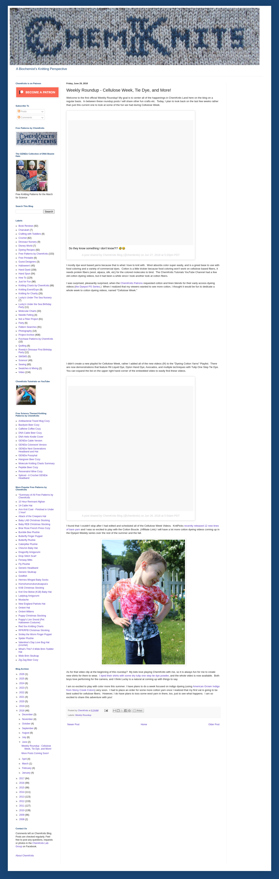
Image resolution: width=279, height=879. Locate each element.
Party (21, 323)
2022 (22, 692)
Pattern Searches (28, 327)
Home (144, 724)
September (28, 728)
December (28, 714)
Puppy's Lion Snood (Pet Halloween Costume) (31, 621)
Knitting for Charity (28, 293)
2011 (22, 805)
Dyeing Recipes (27, 249)
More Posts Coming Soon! (35, 753)
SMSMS (23, 356)
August (26, 732)
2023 (22, 687)
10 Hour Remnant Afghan (32, 501)
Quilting (23, 345)
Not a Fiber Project (28, 319)
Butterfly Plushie (27, 540)
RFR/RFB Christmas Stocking (34, 630)
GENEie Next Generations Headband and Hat (32, 450)
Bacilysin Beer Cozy (29, 425)
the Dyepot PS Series (87, 286)
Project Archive (26, 334)
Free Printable (26, 257)
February (27, 768)
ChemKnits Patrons (132, 283)
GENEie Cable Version (30, 440)
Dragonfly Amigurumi (29, 552)
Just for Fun (25, 281)
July (24, 737)
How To (22, 277)
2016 (22, 783)
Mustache (24, 599)
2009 (22, 815)
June (25, 742)
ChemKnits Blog (112, 254)
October (26, 723)
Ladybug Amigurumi (29, 595)
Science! (23, 360)
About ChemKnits (25, 855)
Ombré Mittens (26, 611)
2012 (22, 801)
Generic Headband (28, 568)
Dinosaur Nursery (28, 242)
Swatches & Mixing (28, 368)
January (26, 772)
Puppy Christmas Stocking (32, 615)
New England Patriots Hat (32, 603)
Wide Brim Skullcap (29, 655)
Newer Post (73, 724)
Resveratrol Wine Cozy (31, 471)
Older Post (213, 724)
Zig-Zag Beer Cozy (28, 660)
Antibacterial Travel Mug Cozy (34, 421)
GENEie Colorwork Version (33, 444)
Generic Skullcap (27, 572)
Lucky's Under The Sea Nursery (35, 297)
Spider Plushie (26, 638)
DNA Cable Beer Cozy (30, 433)
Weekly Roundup (83, 715)
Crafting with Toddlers (30, 234)
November (28, 719)
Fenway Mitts (25, 560)
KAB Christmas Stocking (31, 587)
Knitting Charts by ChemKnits (34, 285)
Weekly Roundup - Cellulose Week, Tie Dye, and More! (36, 747)
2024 (22, 683)
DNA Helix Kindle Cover (31, 436)
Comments (25, 117)
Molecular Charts (27, 311)
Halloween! (24, 265)
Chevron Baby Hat (28, 548)
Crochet (23, 238)
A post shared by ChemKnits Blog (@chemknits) (111, 515)
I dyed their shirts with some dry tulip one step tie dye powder (134, 675)
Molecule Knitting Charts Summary (37, 463)
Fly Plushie (24, 564)
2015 (22, 787)
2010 (22, 810)
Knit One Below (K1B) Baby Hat (35, 592)
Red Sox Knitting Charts (31, 626)
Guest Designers (27, 261)
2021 (22, 697)
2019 (22, 706)
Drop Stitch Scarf (27, 556)
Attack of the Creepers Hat (32, 516)
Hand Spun (24, 273)
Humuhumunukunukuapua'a (33, 584)
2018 (22, 710)
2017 (22, 778)
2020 (22, 701)
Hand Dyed (24, 269)
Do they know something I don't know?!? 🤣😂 (97, 248)
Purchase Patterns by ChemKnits (36, 339)
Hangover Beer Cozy (29, 459)
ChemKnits (83, 710)
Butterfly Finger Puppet (31, 536)
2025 (22, 678)
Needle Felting (26, 315)
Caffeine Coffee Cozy (30, 428)
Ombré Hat (24, 607)
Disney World (25, 245)
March (25, 763)
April (24, 759)
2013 (22, 796)
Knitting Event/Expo (29, 289)
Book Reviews (26, 226)
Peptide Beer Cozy (28, 467)
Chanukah (24, 230)
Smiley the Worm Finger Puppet (35, 634)
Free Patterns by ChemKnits (33, 253)
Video (21, 372)
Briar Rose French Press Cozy (34, 528)
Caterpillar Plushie (28, 544)
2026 (22, 674)
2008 (22, 819)
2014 (22, 792)
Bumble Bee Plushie (29, 532)
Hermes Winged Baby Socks (33, 579)
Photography (25, 331)
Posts (22, 111)
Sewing (22, 364)
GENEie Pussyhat (28, 455)
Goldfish (23, 576)
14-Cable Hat (25, 505)
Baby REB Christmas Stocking (34, 524)
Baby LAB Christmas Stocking (34, 520)
